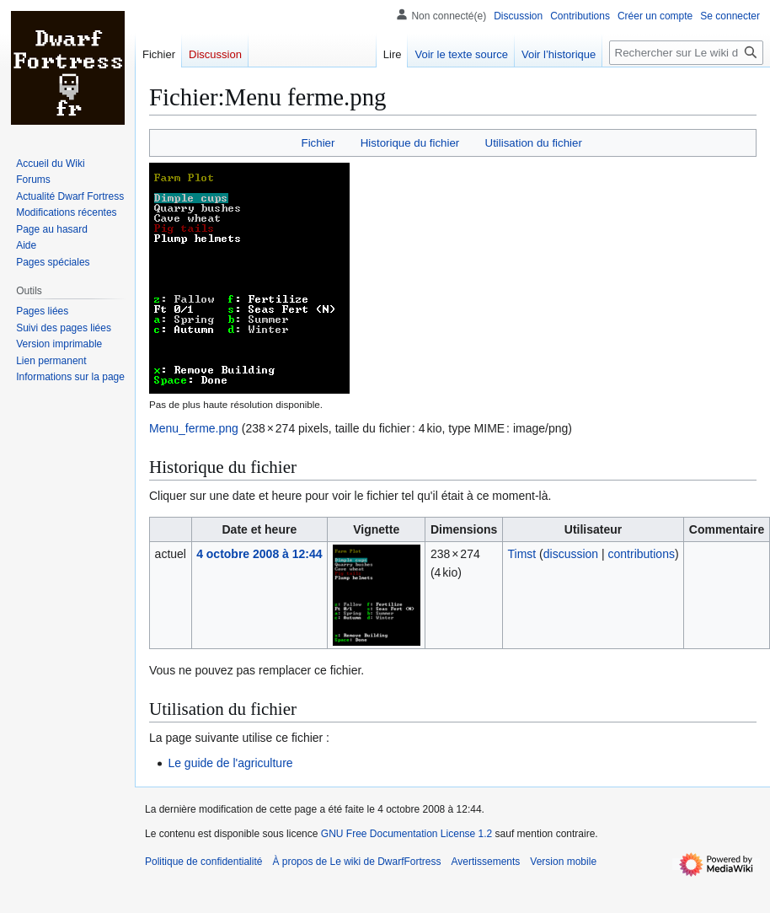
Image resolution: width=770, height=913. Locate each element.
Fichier (318, 143)
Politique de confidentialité (203, 861)
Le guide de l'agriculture (230, 763)
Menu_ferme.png (193, 428)
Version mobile (563, 861)
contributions (641, 554)
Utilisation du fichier (533, 143)
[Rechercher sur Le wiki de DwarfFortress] (686, 52)
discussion (570, 554)
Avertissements (486, 861)
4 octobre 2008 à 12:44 (259, 554)
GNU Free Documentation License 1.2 (406, 834)
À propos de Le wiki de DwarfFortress (356, 861)
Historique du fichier (410, 143)
